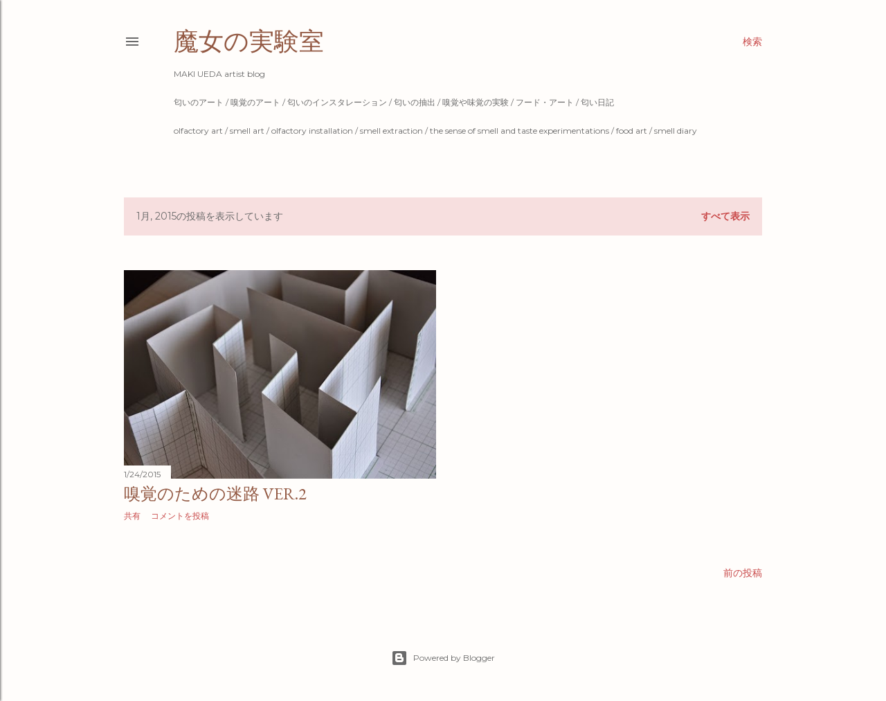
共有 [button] (132, 516)
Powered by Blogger (443, 658)
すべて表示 (725, 216)
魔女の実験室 (249, 41)
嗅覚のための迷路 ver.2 (215, 493)
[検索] (752, 41)
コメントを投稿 (180, 516)
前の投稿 (742, 573)
